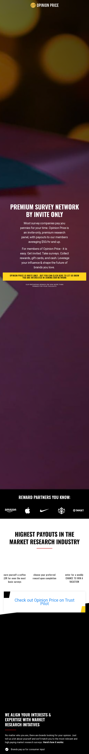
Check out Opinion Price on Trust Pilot (44, 602)
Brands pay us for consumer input (28, 749)
